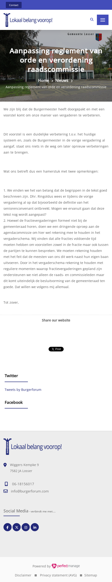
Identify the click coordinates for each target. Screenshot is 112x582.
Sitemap (90, 575)
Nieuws (61, 80)
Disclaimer (23, 575)
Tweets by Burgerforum (23, 389)
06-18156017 (23, 484)
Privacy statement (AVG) (58, 575)
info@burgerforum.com (30, 491)
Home (43, 80)
